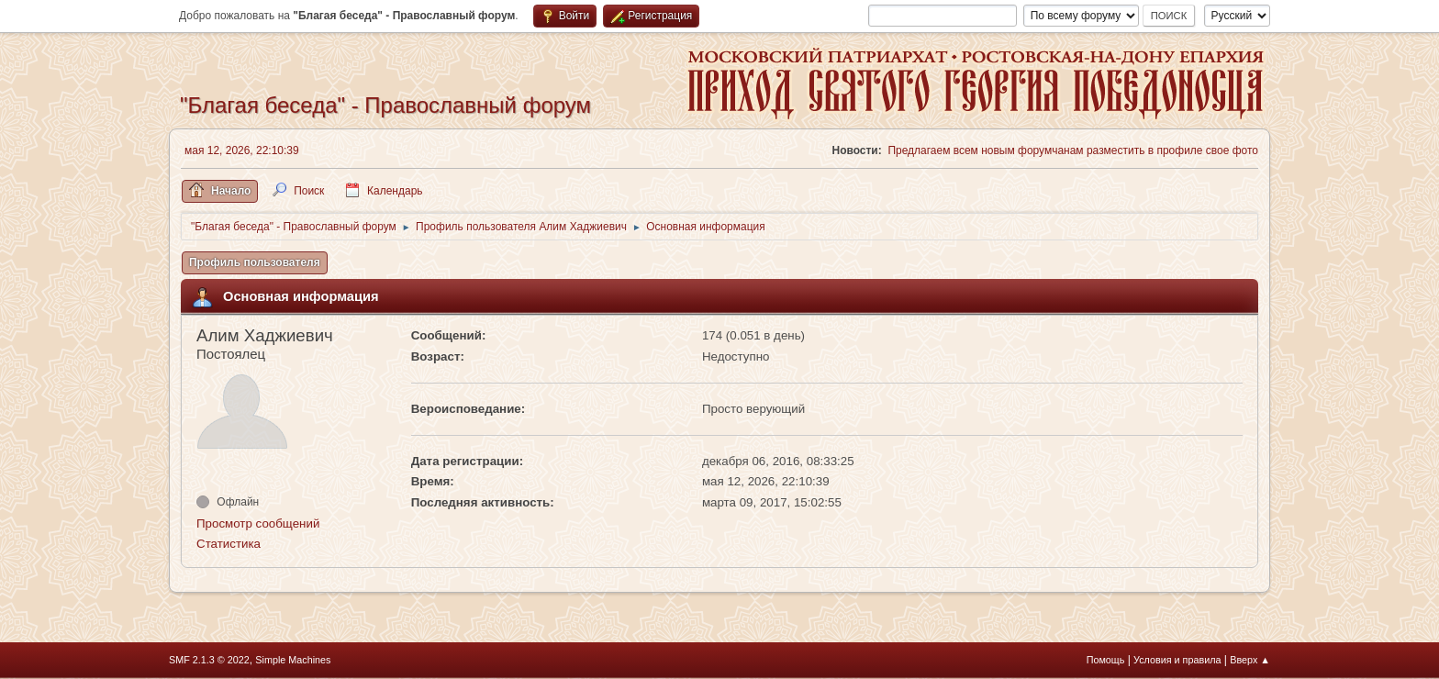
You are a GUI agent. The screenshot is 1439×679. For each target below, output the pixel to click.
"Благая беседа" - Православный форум (385, 105)
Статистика (228, 544)
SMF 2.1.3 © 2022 (209, 659)
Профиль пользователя (254, 262)
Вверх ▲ (1250, 659)
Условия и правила (1177, 659)
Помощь (1106, 659)
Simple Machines (292, 659)
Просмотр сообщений (257, 523)
